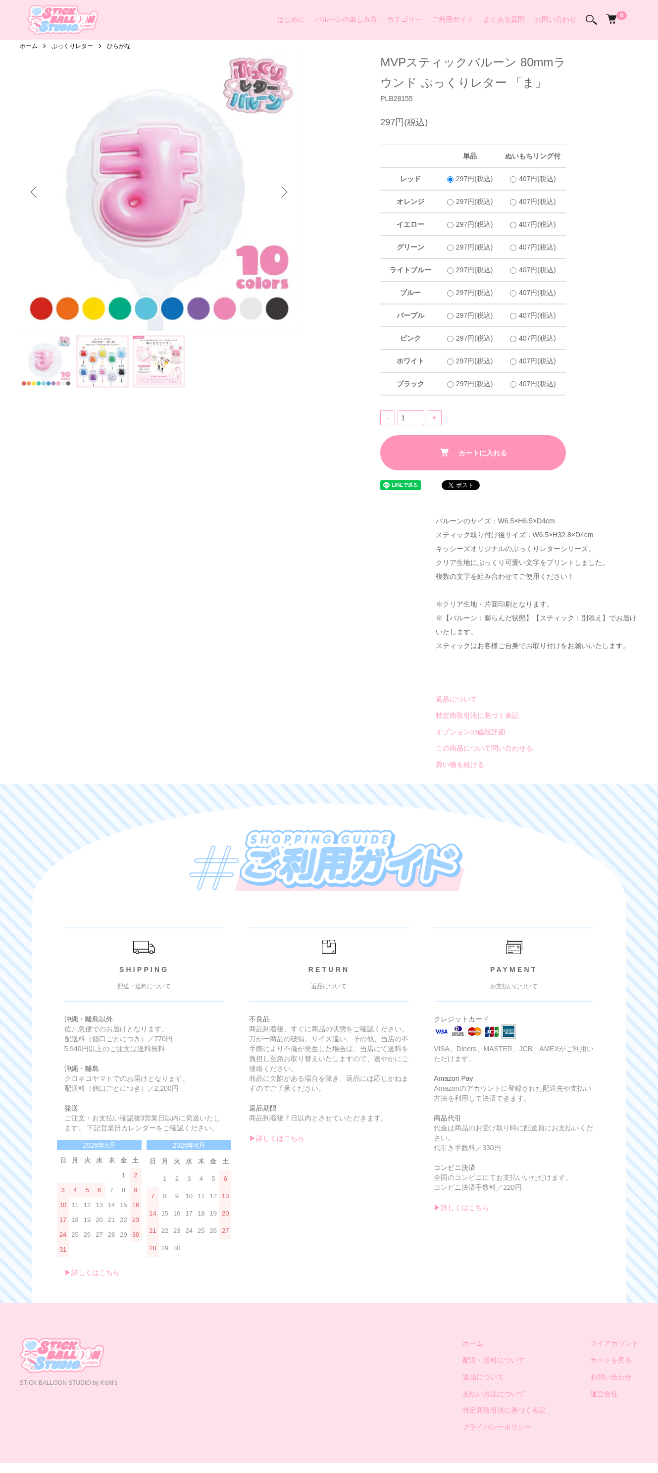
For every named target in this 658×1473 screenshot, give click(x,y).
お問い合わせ (555, 19)
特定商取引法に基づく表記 (477, 715)
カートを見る (611, 1360)
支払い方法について (493, 1394)
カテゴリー (404, 19)
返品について (456, 699)
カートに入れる (473, 452)
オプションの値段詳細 (470, 732)
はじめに (291, 19)
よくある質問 (504, 19)
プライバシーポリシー (497, 1427)
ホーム (29, 46)
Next (283, 192)
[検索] (591, 19)
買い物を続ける (460, 764)
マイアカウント (614, 1343)
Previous (34, 192)
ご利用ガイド (452, 19)
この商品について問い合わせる (484, 748)
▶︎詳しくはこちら (92, 1272)
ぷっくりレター (72, 46)
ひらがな (119, 46)
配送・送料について (493, 1360)
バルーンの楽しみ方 (346, 19)
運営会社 (604, 1394)
